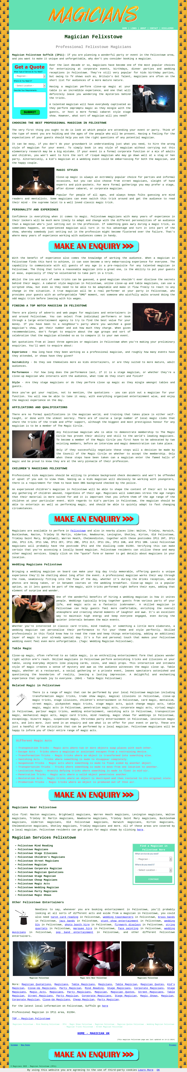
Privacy (172, 1045)
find (23, 814)
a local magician (115, 726)
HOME (124, 28)
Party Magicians (79, 992)
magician (91, 549)
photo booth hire (77, 924)
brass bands (166, 917)
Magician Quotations (36, 984)
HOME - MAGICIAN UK (93, 1033)
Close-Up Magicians (42, 988)
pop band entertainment (74, 932)
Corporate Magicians (149, 988)
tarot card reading (64, 917)
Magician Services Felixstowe (44, 838)
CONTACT (154, 28)
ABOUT (143, 28)
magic (68, 692)
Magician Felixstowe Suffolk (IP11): (39, 55)
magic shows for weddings (132, 715)
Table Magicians (83, 984)
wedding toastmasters (118, 917)
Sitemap (14, 1045)
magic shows (109, 829)
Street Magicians (150, 992)
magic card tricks (73, 715)
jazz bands (67, 920)
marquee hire (82, 928)
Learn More (145, 1070)
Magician (101, 992)
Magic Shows (149, 995)
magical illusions (122, 696)
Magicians (19, 530)
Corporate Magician (25, 999)
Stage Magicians (119, 988)
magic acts (51, 707)
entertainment (115, 909)
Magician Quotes (152, 984)
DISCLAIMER (167, 28)
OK (158, 1070)
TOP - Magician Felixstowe (31, 1018)
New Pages (25, 1045)
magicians (19, 546)
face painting (128, 928)
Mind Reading (94, 988)
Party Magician (70, 988)
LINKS (134, 28)
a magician (128, 913)
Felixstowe (78, 530)
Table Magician (126, 984)
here (140, 829)
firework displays (128, 924)
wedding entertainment (87, 711)
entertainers (21, 936)
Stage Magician (126, 995)
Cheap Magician (83, 999)
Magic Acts (38, 992)
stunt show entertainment (119, 920)
